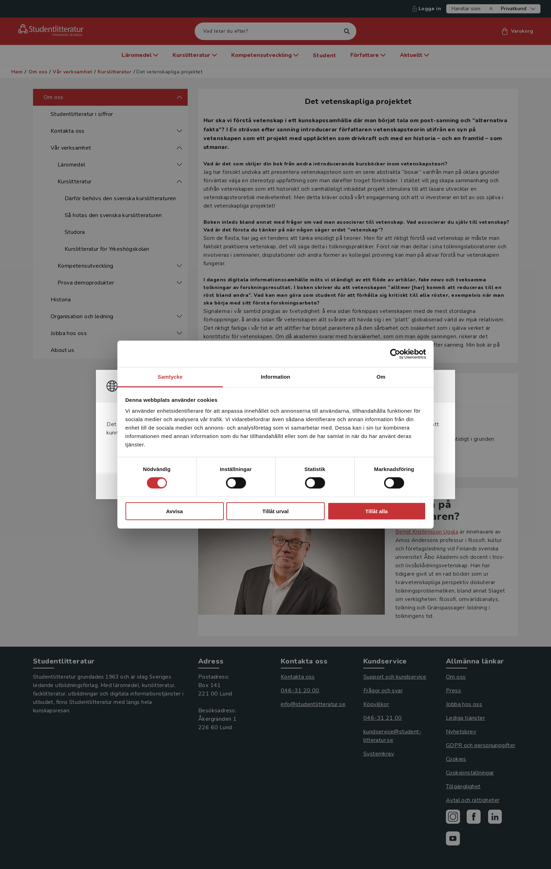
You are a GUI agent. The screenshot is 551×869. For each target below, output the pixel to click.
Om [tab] (380, 377)
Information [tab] (275, 377)
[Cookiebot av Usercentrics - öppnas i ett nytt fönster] (395, 353)
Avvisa (174, 511)
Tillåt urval (275, 511)
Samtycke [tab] (170, 377)
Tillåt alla (376, 511)
